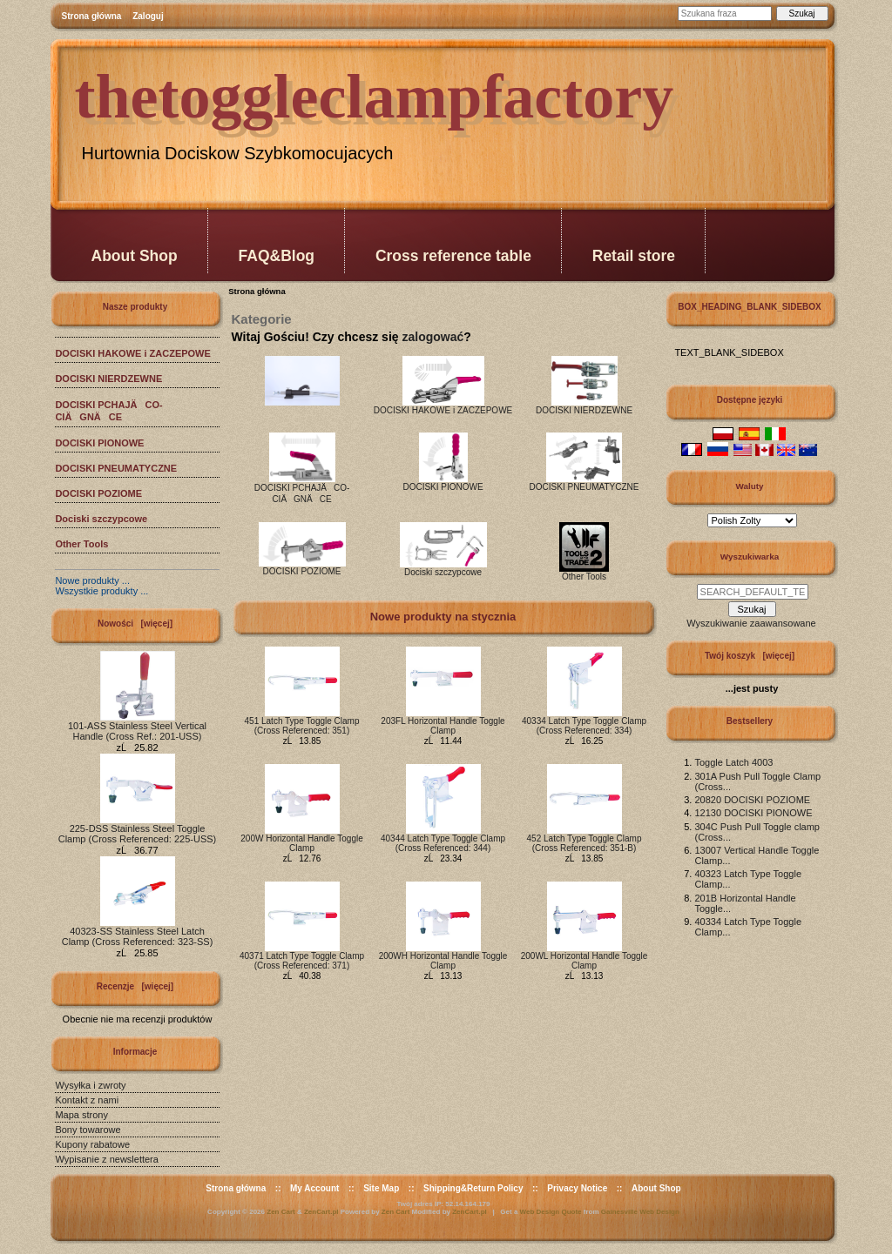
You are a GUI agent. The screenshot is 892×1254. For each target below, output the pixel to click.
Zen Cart (280, 1212)
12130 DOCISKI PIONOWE (753, 813)
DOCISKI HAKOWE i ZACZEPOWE (132, 353)
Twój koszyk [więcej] (749, 656)
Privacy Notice (577, 1188)
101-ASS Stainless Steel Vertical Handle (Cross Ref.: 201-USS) (137, 726)
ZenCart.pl (321, 1212)
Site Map (381, 1188)
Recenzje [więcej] (135, 986)
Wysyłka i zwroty (90, 1085)
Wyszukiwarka (749, 556)
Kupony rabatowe (92, 1144)
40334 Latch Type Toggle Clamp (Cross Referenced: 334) (584, 725)
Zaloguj (148, 16)
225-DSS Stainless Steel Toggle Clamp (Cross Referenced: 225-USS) (137, 829)
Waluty (749, 486)
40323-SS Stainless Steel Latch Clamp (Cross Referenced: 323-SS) (137, 932)
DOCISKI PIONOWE (99, 443)
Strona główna (92, 16)
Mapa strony (81, 1115)
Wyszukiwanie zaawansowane (750, 623)
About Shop (134, 256)
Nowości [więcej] (135, 623)
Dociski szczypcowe (101, 518)
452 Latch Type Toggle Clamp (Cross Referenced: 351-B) (584, 843)
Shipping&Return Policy (473, 1188)
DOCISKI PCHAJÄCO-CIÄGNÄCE (108, 410)
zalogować (432, 337)
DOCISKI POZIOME (98, 493)
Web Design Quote (551, 1212)
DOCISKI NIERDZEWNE (108, 378)
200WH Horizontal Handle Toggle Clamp (443, 960)
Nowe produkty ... (92, 580)
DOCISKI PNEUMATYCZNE (116, 468)
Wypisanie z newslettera (107, 1159)
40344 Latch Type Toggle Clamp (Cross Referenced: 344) (443, 843)
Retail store (633, 256)
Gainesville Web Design (640, 1212)
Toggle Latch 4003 (733, 762)
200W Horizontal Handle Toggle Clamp (301, 843)
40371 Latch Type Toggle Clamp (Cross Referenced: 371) (302, 960)
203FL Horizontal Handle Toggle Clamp (442, 725)
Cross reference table (453, 256)
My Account (314, 1188)
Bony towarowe (87, 1129)
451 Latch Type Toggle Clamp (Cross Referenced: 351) (302, 725)
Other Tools (81, 544)
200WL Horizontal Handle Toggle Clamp (584, 960)
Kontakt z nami (86, 1100)
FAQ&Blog (277, 256)
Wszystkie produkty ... (101, 591)
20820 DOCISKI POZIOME (752, 800)
